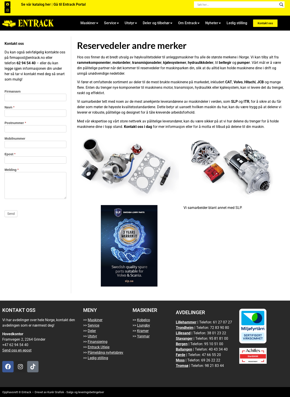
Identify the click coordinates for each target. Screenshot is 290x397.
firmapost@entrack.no (27, 57)
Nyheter (213, 23)
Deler (92, 331)
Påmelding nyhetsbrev (105, 352)
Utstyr (131, 23)
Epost (10, 154)
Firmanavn (13, 91)
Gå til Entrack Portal (69, 4)
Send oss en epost (16, 350)
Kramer (143, 331)
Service (111, 23)
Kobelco (143, 320)
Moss (180, 360)
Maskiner (89, 23)
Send (11, 213)
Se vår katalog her (36, 4)
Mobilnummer (15, 138)
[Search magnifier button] (281, 4)
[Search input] (237, 4)
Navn (9, 107)
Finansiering (97, 342)
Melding (12, 170)
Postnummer (15, 123)
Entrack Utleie (98, 347)
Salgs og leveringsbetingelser (85, 392)
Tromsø (182, 366)
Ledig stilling (237, 23)
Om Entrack (189, 23)
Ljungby (143, 325)
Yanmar (143, 336)
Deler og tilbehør (157, 23)
